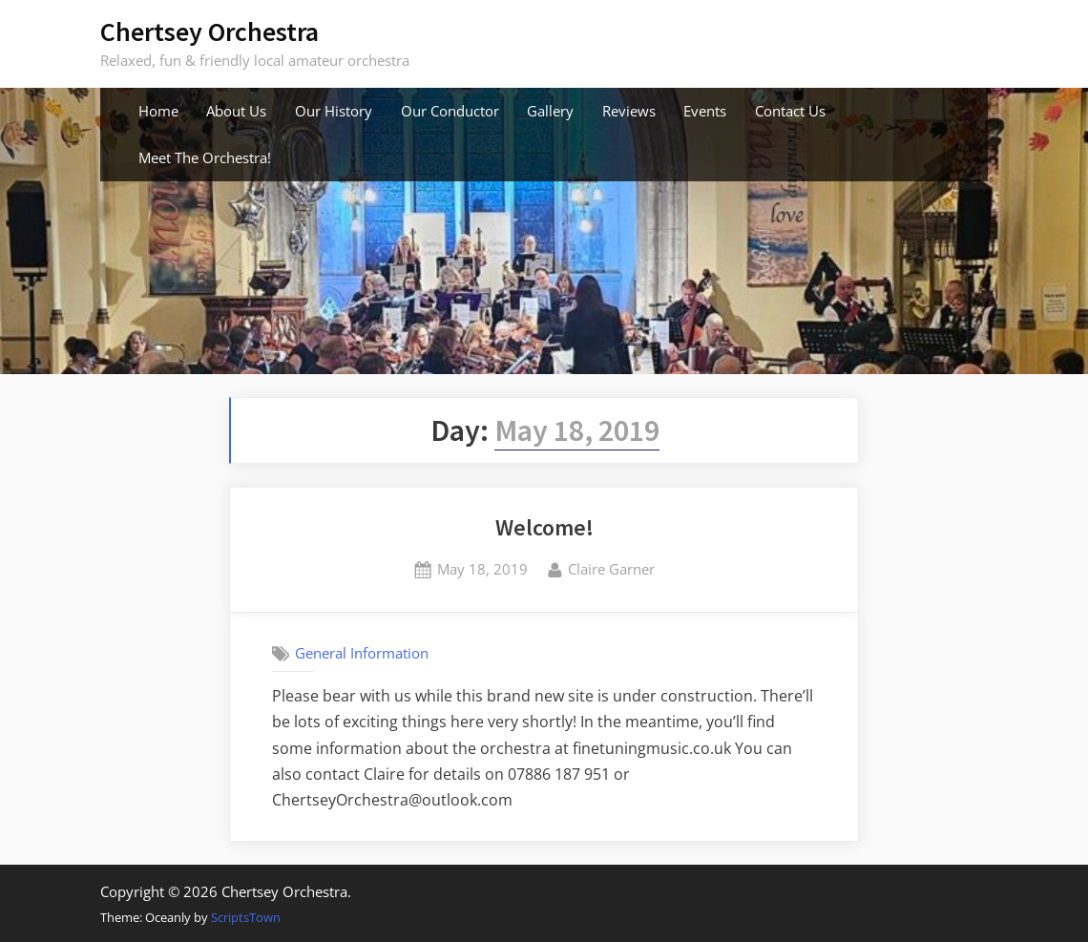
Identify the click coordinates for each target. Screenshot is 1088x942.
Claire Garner (611, 567)
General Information (362, 652)
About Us (236, 110)
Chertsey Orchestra (209, 31)
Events (704, 110)
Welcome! (544, 527)
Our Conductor (450, 110)
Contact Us (790, 110)
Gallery (550, 110)
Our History (333, 110)
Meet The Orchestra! (204, 157)
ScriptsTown (246, 917)
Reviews (629, 110)
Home (158, 110)
